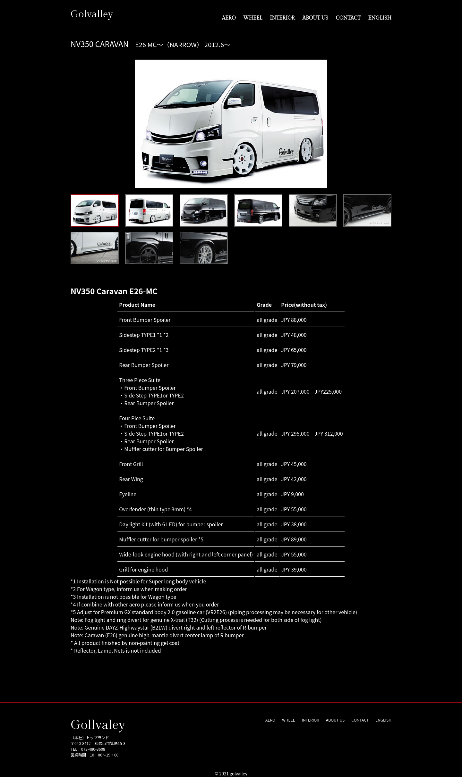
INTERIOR (282, 18)
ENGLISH (380, 18)
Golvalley (92, 14)
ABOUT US (315, 18)
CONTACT (348, 18)
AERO (228, 18)
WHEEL (252, 18)
